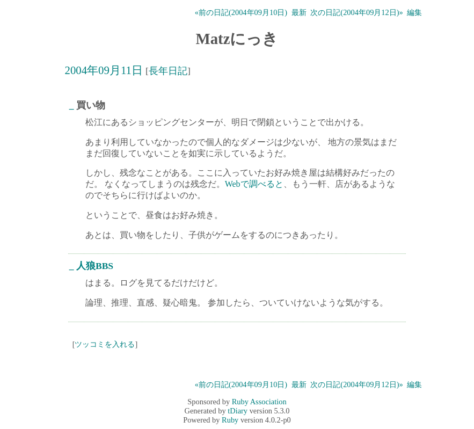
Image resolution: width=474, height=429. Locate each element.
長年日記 (168, 71)
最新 (299, 12)
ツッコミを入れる (105, 344)
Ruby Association (259, 401)
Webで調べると (254, 183)
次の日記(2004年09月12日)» (356, 12)
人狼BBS (94, 265)
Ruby (230, 420)
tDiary (237, 410)
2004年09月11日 (103, 70)
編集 (414, 12)
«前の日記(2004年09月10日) (241, 12)
